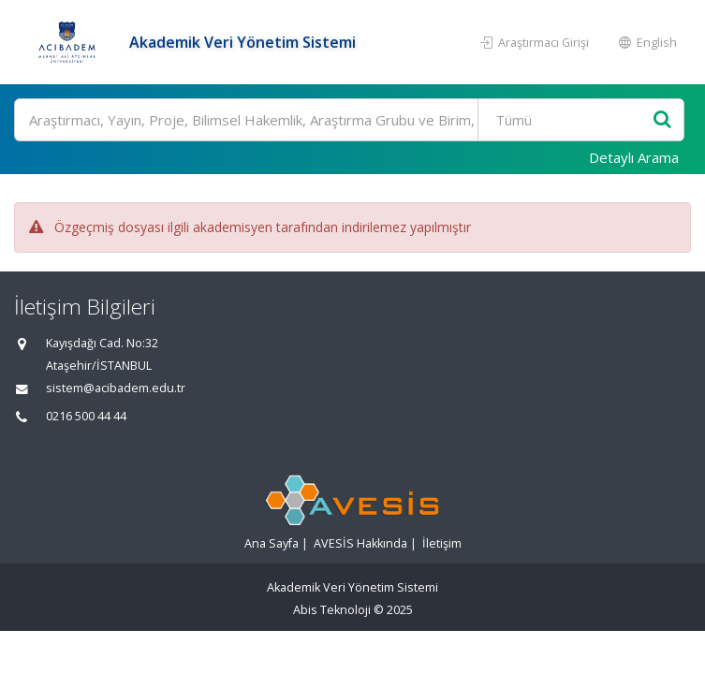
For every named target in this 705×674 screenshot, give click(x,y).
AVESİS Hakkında (360, 543)
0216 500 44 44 (86, 416)
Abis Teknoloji (332, 610)
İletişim (442, 543)
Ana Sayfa (271, 543)
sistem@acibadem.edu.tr (115, 388)
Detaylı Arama (634, 157)
